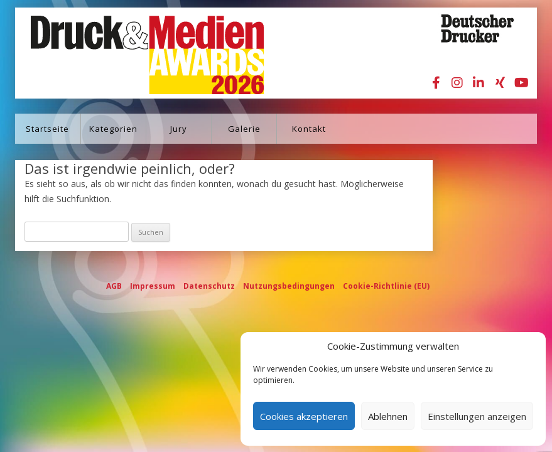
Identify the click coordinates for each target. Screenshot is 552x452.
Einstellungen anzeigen (477, 416)
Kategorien (113, 128)
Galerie (244, 128)
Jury (178, 128)
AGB (114, 286)
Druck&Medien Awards (135, 53)
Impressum (152, 286)
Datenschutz (209, 286)
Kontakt (309, 128)
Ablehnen (388, 416)
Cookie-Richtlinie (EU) (386, 286)
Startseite (47, 128)
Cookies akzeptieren (304, 416)
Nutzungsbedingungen (289, 286)
